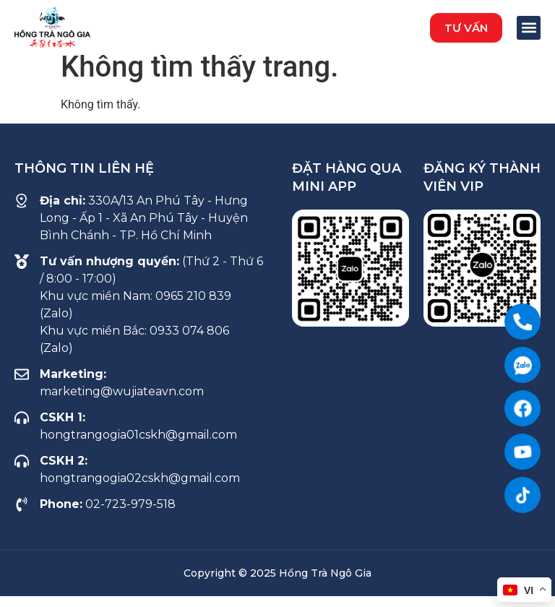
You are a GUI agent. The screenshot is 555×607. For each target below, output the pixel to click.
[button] (466, 28)
